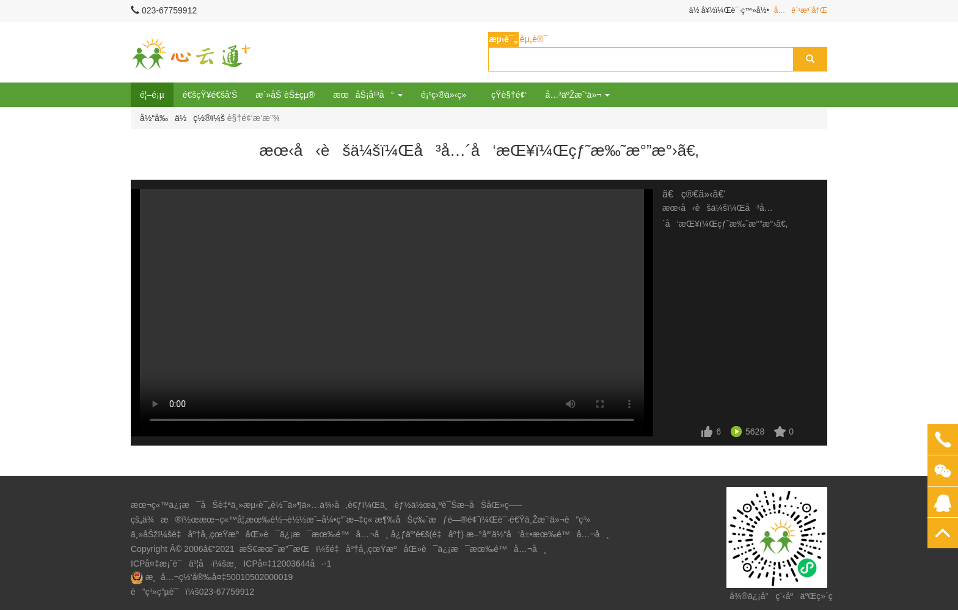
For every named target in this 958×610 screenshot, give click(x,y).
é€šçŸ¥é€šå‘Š (210, 95)
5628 (754, 431)
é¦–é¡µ (152, 95)
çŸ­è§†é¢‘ (509, 95)
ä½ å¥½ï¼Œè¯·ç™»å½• (729, 10)
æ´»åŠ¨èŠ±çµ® (285, 95)
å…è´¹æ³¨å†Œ (800, 10)
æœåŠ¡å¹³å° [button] (368, 95)
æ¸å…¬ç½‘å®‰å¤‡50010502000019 (219, 577)
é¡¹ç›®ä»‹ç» (447, 95)
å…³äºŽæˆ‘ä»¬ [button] (577, 95)
